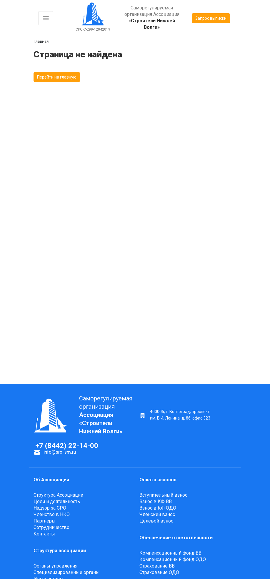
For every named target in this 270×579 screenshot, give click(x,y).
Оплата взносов (157, 479)
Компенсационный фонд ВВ (170, 553)
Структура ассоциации (60, 550)
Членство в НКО (52, 514)
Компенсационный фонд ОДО (172, 559)
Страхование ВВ (157, 566)
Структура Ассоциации (58, 495)
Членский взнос (157, 514)
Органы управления (55, 566)
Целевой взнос (156, 521)
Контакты (44, 534)
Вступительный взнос (163, 495)
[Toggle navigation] (45, 18)
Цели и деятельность (57, 501)
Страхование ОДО (159, 572)
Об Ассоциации (51, 479)
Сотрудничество (51, 527)
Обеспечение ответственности (176, 537)
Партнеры (45, 521)
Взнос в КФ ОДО (157, 508)
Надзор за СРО (50, 508)
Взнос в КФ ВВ (155, 501)
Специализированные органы (67, 572)
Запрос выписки (210, 18)
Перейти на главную (56, 77)
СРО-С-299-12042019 (93, 29)
